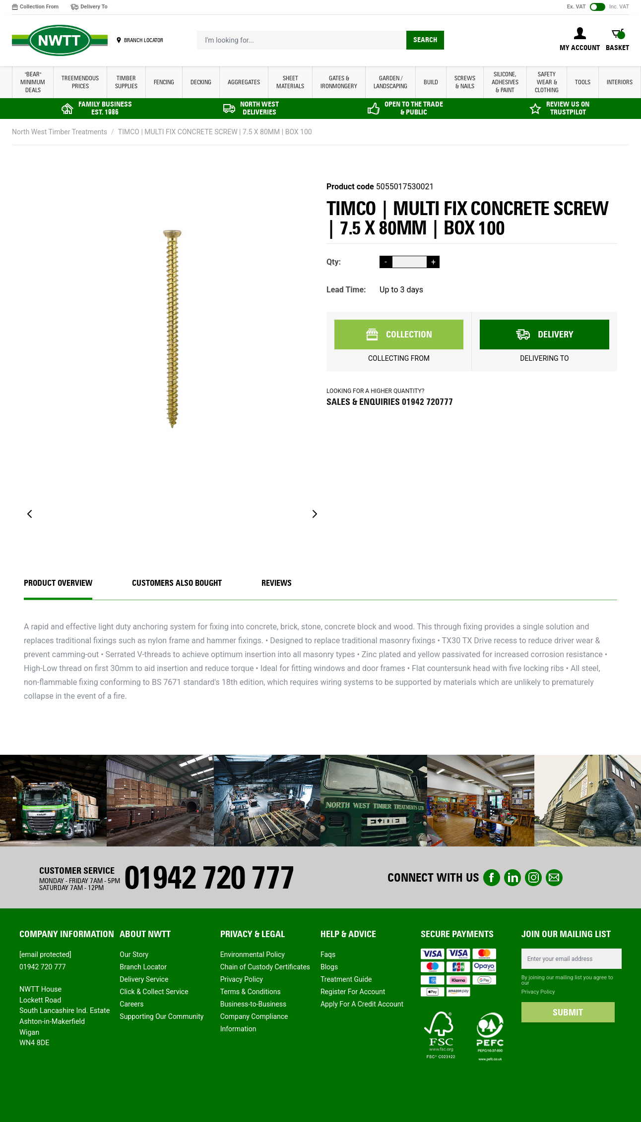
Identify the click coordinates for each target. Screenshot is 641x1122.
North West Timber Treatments (59, 132)
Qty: (333, 262)
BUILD (431, 82)
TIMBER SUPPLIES (126, 82)
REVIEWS (276, 583)
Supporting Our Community (161, 1016)
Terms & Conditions (250, 992)
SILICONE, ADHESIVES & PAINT (505, 82)
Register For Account (352, 992)
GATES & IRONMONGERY (338, 82)
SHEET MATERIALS (290, 82)
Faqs (327, 954)
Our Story (134, 954)
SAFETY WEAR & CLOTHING (547, 82)
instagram (533, 877)
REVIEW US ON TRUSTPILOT (567, 108)
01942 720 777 (209, 877)
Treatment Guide (346, 979)
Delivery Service (144, 979)
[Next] (314, 514)
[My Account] (580, 40)
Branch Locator (143, 967)
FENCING (164, 82)
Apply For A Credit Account (361, 1004)
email (554, 877)
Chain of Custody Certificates (265, 967)
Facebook (491, 877)
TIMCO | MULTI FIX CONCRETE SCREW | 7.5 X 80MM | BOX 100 (215, 132)
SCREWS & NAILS (464, 82)
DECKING (201, 82)
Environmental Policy (252, 954)
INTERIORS (620, 82)
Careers (131, 1004)
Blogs (329, 967)
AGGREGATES (244, 82)
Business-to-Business (253, 1004)
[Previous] (30, 514)
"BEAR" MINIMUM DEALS (32, 82)
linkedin (512, 877)
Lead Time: (346, 289)
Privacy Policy (241, 979)
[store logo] (60, 40)
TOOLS (582, 82)
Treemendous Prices (80, 82)
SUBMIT (568, 1012)
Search (425, 40)
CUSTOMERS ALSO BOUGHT (177, 583)
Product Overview (58, 583)
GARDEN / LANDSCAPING (390, 82)
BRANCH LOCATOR (143, 40)
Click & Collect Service (154, 992)
